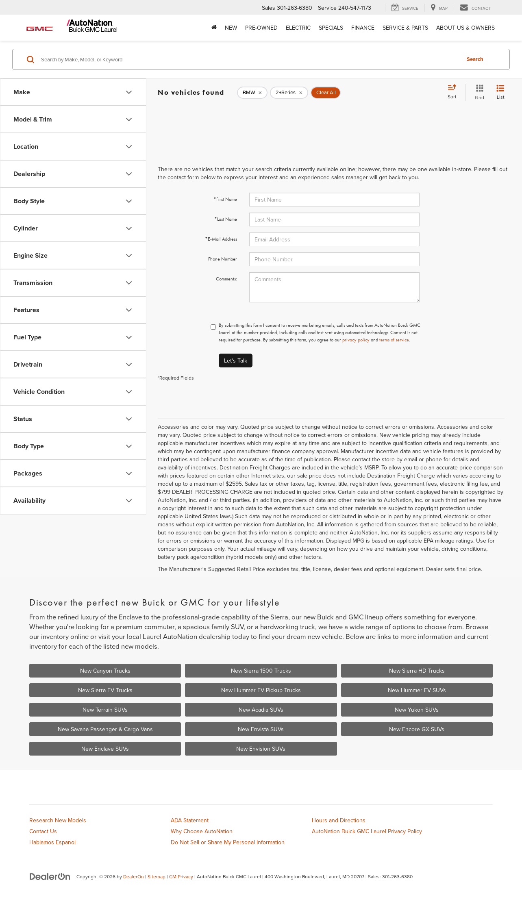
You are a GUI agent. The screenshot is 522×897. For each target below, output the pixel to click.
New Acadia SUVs (261, 710)
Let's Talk (235, 360)
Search (475, 59)
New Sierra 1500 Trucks (261, 671)
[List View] (500, 92)
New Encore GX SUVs (416, 729)
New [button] (231, 28)
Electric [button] (298, 28)
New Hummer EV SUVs (417, 690)
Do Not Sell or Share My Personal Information (228, 842)
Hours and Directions (338, 820)
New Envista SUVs (261, 729)
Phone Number (222, 259)
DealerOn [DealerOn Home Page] (133, 876)
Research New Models (57, 820)
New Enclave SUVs (105, 749)
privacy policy (356, 340)
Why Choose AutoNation (202, 831)
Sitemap (156, 876)
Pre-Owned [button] (261, 28)
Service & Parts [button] (405, 28)
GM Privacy (181, 876)
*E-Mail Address (221, 239)
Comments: (226, 279)
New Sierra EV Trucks (105, 690)
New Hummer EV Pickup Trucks (261, 690)
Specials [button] (331, 28)
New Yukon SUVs (417, 710)
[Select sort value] (454, 92)
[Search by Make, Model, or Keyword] (249, 59)
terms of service (394, 340)
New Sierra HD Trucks (417, 671)
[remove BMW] (252, 93)
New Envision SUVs (260, 749)
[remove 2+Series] (289, 93)
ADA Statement (190, 820)
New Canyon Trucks (105, 671)
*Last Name (225, 219)
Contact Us (43, 831)
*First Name (225, 199)
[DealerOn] (50, 876)
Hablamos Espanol (52, 842)
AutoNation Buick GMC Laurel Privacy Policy (367, 831)
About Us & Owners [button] (465, 28)
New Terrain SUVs (105, 710)
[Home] (214, 28)
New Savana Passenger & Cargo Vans (105, 729)
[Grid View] (477, 92)
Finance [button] (362, 28)
